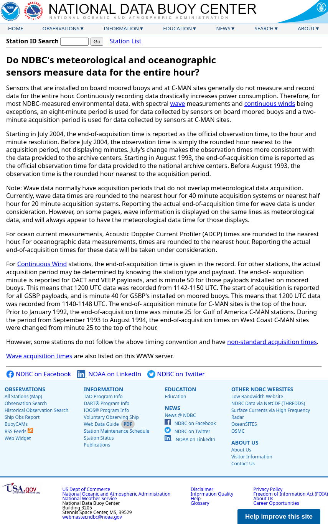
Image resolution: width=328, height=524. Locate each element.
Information (121, 28)
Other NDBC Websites (262, 389)
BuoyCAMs (16, 424)
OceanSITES (244, 424)
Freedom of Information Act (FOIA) (291, 494)
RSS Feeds (19, 431)
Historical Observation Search (36, 410)
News (223, 28)
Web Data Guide (101, 424)
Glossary (200, 503)
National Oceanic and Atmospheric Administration (117, 494)
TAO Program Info (103, 396)
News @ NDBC (180, 415)
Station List (125, 41)
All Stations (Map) (23, 396)
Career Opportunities (276, 503)
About (306, 28)
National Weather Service (90, 498)
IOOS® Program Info (106, 410)
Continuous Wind (42, 264)
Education (177, 28)
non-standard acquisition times (272, 342)
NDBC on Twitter (176, 374)
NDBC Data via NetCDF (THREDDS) (268, 403)
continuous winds (269, 103)
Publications (97, 445)
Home (15, 28)
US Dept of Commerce (86, 489)
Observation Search (26, 403)
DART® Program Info (107, 403)
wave (177, 103)
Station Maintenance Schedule (117, 431)
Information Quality (212, 494)
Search (264, 28)
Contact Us (243, 463)
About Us (245, 442)
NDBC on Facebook (38, 374)
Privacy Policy (268, 489)
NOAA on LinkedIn (109, 374)
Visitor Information (251, 456)
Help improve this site (279, 516)
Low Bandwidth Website (257, 396)
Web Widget (18, 438)
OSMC (237, 431)
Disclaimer (202, 489)
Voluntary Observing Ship (111, 417)
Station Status (99, 438)
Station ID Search (32, 41)
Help (196, 498)
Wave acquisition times (39, 356)
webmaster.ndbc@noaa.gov (92, 517)
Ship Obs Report (22, 417)
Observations (61, 28)
